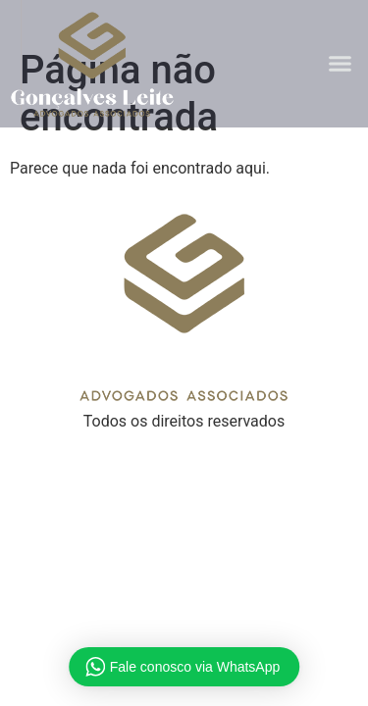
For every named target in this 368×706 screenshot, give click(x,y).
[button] (340, 63)
